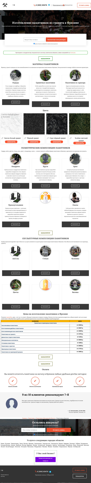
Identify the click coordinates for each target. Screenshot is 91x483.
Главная (24, 418)
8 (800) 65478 (41, 5)
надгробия (9, 317)
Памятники (31, 418)
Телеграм (72, 52)
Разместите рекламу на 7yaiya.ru (45, 459)
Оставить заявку (84, 5)
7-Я (2, 470)
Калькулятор (67, 5)
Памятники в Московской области (45, 418)
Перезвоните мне (59, 5)
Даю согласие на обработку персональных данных (46, 43)
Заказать (15, 102)
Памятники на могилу (5, 475)
